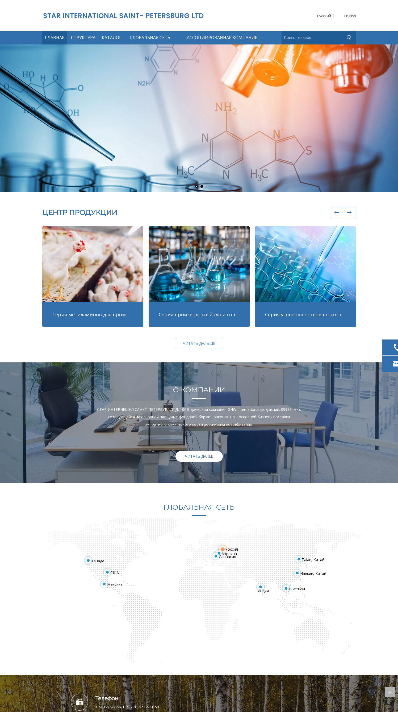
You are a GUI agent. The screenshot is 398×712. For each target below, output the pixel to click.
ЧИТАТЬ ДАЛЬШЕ (199, 343)
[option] (199, 416)
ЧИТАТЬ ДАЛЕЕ (199, 456)
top (390, 692)
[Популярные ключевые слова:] (349, 37)
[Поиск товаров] (312, 37)
